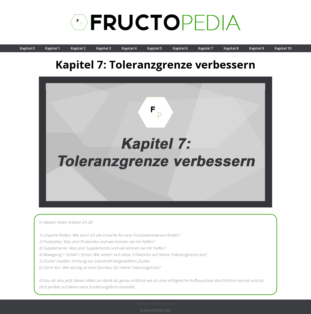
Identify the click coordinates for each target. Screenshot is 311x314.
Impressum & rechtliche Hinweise (156, 303)
